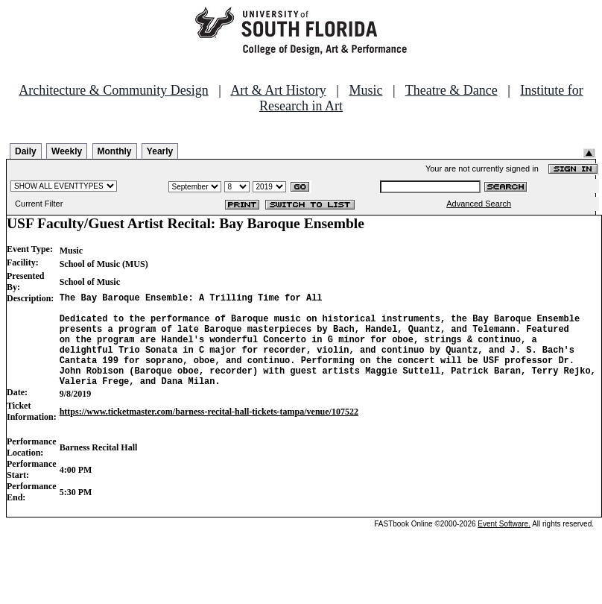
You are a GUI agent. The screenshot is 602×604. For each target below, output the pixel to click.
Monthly (115, 151)
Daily (26, 151)
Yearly (160, 151)
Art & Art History (278, 90)
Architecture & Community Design (113, 90)
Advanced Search (478, 203)
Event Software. (504, 544)
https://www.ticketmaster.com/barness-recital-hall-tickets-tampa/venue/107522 (209, 432)
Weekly (66, 151)
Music (365, 90)
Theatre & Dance (451, 90)
